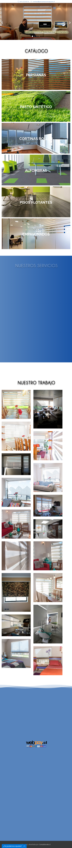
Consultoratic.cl (44, 844)
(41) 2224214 (24, 2)
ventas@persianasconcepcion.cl (44, 2)
